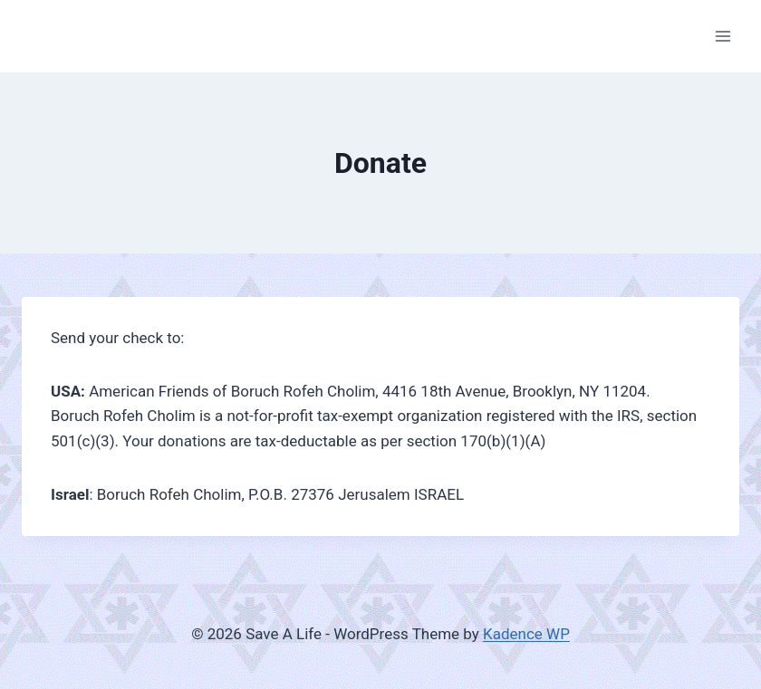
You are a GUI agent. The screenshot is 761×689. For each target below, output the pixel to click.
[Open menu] (722, 36)
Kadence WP (526, 634)
